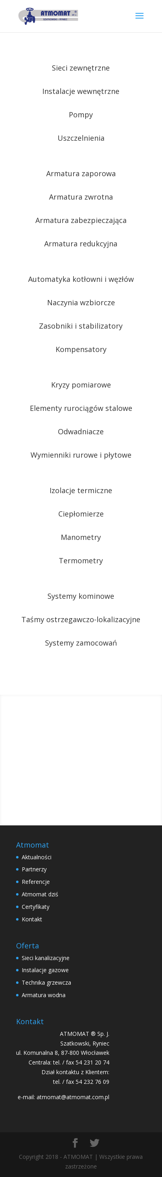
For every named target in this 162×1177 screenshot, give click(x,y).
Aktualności (36, 857)
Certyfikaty (35, 906)
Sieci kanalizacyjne (46, 958)
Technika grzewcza (46, 982)
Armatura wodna (44, 995)
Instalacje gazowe (45, 970)
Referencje (36, 881)
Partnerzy (34, 869)
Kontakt (32, 919)
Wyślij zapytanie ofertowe (81, 760)
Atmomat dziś (40, 894)
